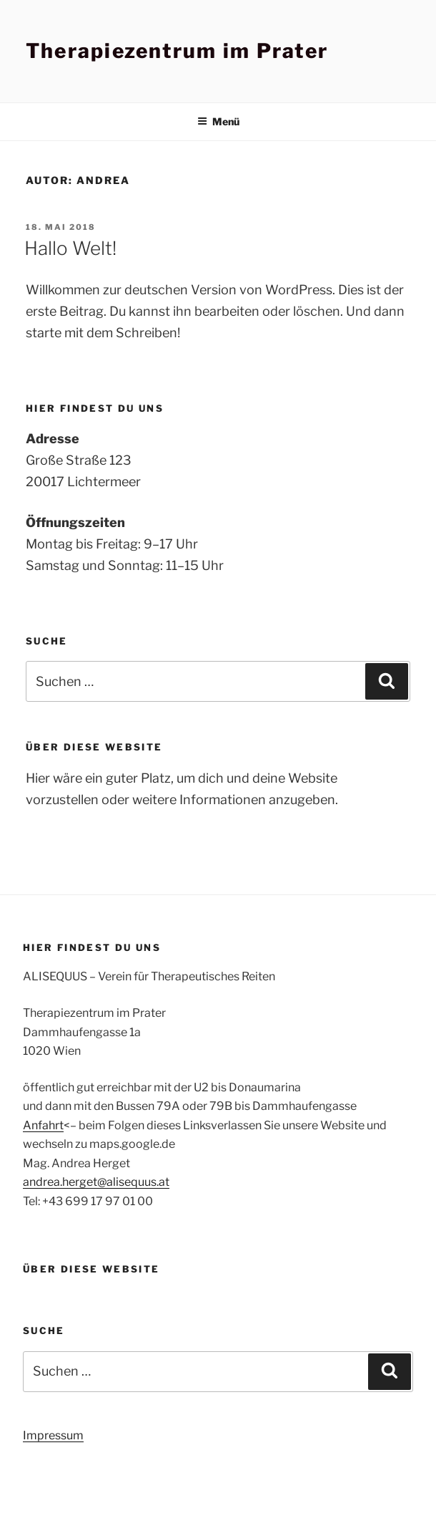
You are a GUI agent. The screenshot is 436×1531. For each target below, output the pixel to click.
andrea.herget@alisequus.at (96, 1182)
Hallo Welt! (70, 248)
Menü (218, 121)
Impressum (53, 1435)
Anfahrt (43, 1125)
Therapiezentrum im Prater (177, 51)
